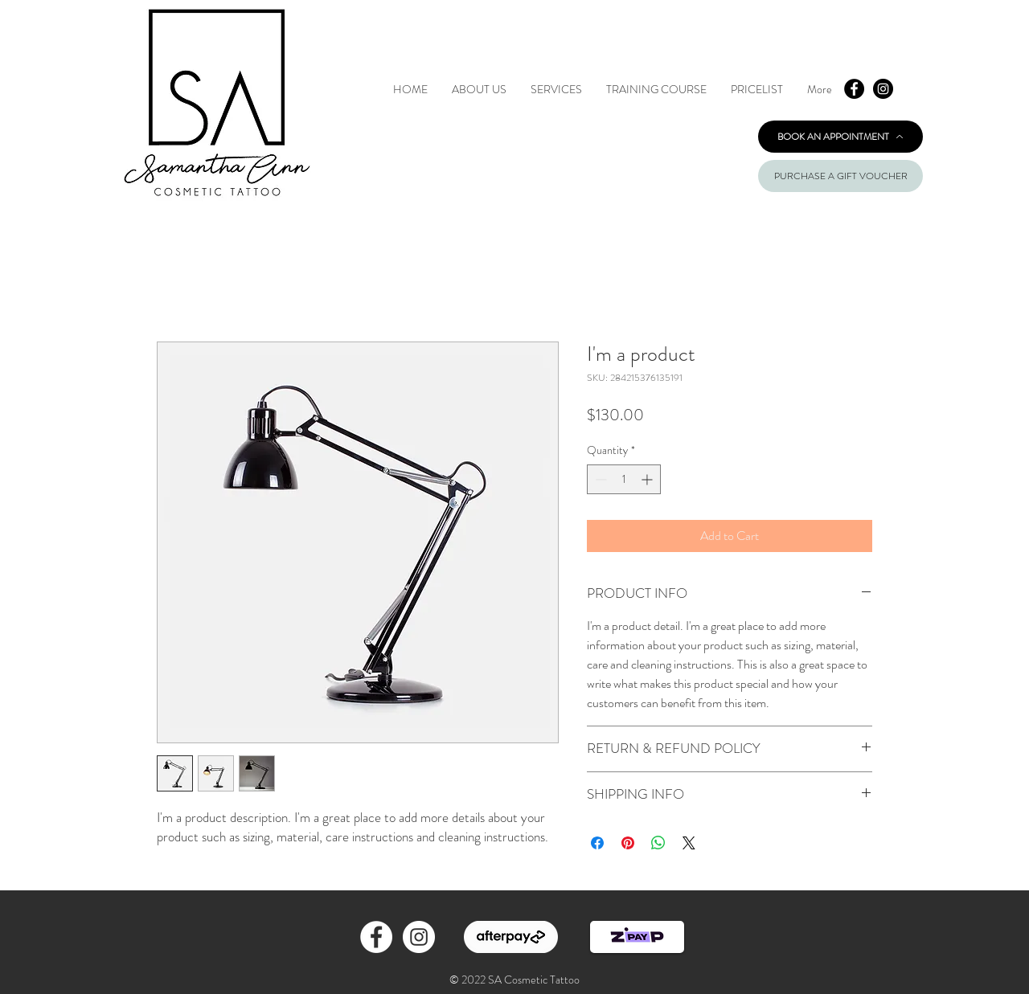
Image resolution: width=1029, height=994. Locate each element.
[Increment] (648, 479)
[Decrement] (599, 479)
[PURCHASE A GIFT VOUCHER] (840, 176)
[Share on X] (689, 843)
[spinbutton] (623, 479)
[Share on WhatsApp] (658, 843)
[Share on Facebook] (597, 843)
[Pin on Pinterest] (627, 843)
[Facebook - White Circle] (376, 937)
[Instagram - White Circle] (419, 937)
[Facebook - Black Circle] (854, 89)
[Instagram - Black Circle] (883, 89)
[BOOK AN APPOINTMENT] (840, 137)
